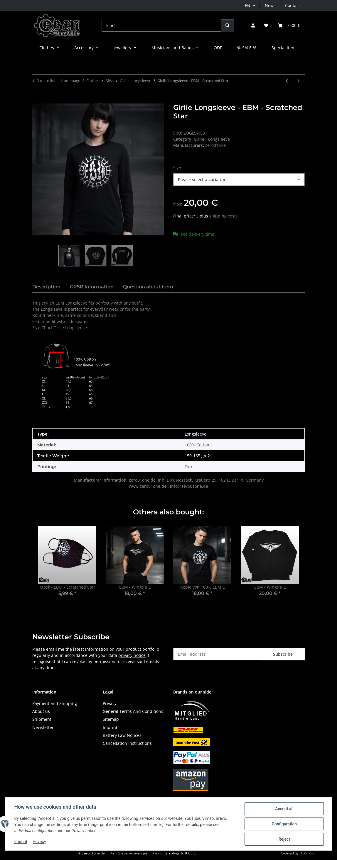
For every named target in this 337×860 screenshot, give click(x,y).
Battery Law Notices (122, 735)
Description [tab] (46, 287)
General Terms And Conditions (133, 711)
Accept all (284, 808)
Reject (284, 839)
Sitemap (111, 719)
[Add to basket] (37, 100)
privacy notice (132, 655)
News (270, 5)
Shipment (41, 719)
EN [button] (247, 5)
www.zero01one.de (147, 486)
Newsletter (43, 727)
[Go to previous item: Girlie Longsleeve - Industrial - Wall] (287, 80)
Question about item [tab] (148, 287)
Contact (292, 5)
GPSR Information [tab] (92, 287)
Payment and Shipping (54, 703)
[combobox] (239, 179)
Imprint (20, 841)
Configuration (284, 824)
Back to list (45, 80)
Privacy (39, 841)
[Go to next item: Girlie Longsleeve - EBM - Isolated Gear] (299, 80)
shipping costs (223, 216)
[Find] (161, 25)
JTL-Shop (306, 853)
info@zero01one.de (189, 486)
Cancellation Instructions (127, 743)
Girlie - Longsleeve (212, 139)
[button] (253, 25)
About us (41, 711)
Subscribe (283, 654)
